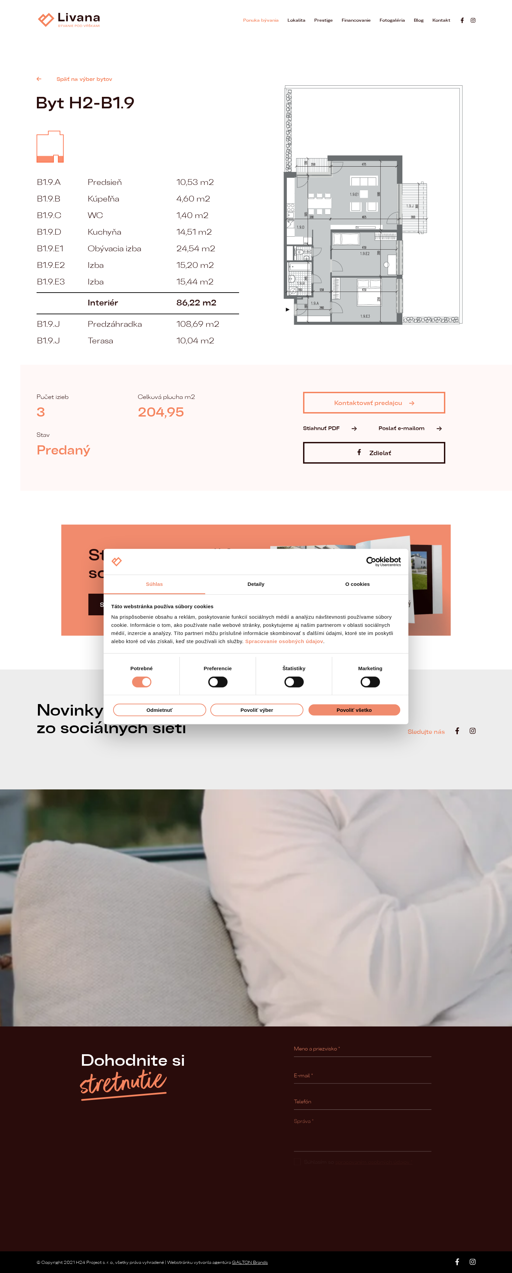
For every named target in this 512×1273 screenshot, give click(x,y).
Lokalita (296, 20)
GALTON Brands (250, 1262)
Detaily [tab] (256, 584)
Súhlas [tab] (154, 584)
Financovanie (356, 20)
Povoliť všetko (354, 710)
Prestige (323, 20)
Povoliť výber (256, 710)
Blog (419, 20)
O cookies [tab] (357, 584)
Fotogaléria (392, 20)
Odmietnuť (159, 710)
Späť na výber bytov (74, 79)
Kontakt (441, 20)
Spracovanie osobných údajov (284, 641)
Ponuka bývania (261, 20)
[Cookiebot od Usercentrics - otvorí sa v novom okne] (371, 562)
